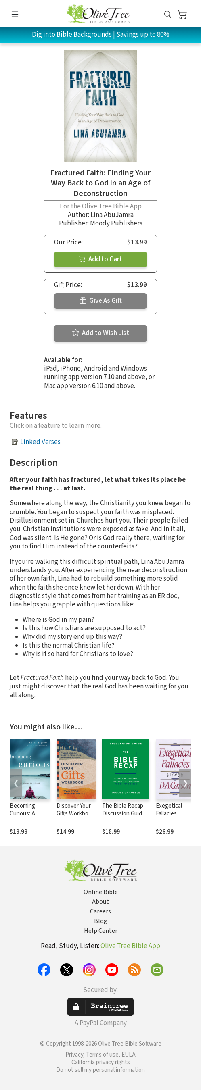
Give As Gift (101, 301)
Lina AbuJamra (112, 215)
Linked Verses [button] (40, 442)
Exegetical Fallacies (169, 810)
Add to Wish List (100, 333)
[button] (167, 15)
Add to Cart (100, 259)
